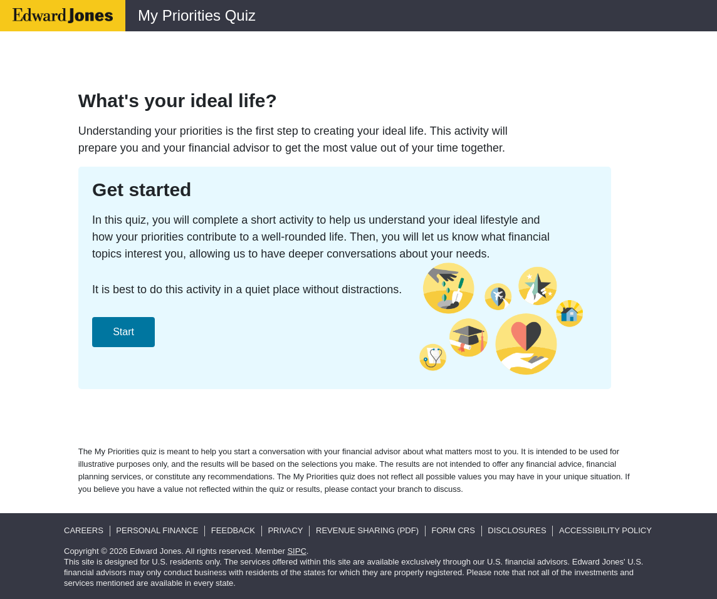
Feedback (233, 530)
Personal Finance (157, 530)
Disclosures (517, 530)
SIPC (296, 551)
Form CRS (453, 530)
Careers (83, 530)
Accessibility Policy (605, 530)
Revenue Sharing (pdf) (367, 530)
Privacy (285, 530)
